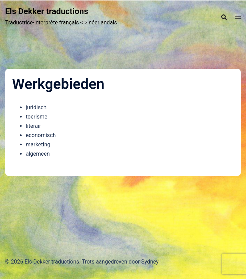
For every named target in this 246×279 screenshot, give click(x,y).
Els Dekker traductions (46, 11)
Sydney (150, 261)
